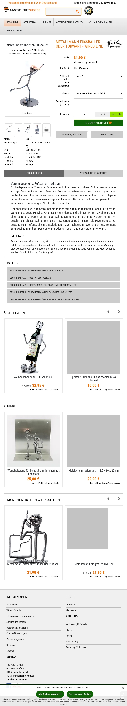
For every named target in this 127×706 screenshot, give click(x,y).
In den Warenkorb (98, 122)
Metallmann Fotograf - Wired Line (93, 564)
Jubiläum (46, 22)
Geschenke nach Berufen (69, 22)
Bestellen (64, 114)
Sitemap (10, 650)
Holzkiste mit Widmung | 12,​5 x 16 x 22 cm (94, 470)
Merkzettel (107, 134)
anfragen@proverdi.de (23, 675)
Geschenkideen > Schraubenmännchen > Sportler (36, 270)
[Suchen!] (77, 11)
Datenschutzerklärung (17, 627)
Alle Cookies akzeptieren (50, 694)
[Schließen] (123, 688)
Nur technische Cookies (80, 694)
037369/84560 (108, 2)
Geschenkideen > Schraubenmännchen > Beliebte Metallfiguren (44, 299)
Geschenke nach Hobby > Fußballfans (30, 277)
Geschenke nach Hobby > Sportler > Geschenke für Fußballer (43, 285)
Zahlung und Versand (16, 621)
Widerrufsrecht (13, 610)
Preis (66, 57)
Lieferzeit (64, 67)
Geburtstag (29, 22)
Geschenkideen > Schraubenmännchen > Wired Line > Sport (41, 292)
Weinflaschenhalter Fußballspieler (33, 377)
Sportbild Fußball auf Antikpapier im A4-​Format (94, 378)
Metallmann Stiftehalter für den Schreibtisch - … (33, 565)
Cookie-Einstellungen (16, 633)
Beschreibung (34, 173)
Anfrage (71, 134)
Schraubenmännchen (100, 22)
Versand (93, 62)
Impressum (11, 604)
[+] (119, 114)
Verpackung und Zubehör (93, 173)
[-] (113, 114)
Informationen (15, 30)
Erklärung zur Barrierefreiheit (20, 616)
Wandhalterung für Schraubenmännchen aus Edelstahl (33, 472)
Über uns (10, 645)
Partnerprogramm (15, 639)
